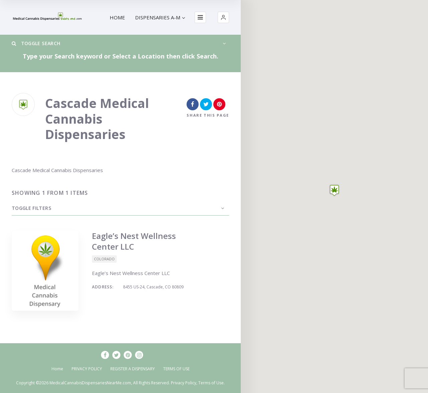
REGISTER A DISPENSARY (132, 369)
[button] (223, 17)
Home (57, 369)
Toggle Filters (31, 208)
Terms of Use (211, 383)
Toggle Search (36, 43)
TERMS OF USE (176, 369)
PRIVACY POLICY (87, 369)
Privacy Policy (183, 383)
